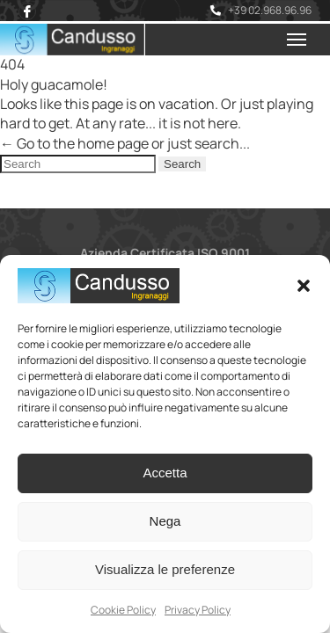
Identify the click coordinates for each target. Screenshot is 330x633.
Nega (165, 520)
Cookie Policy (123, 609)
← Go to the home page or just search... (125, 143)
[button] (303, 286)
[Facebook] (27, 11)
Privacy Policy (198, 609)
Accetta (165, 472)
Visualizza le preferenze (165, 569)
